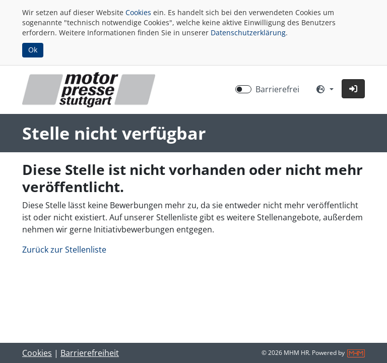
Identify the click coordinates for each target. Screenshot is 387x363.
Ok (32, 49)
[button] (353, 88)
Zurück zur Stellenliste (64, 249)
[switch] (243, 89)
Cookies (138, 12)
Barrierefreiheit (89, 352)
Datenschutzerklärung (248, 32)
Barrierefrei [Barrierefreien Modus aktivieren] (277, 89)
